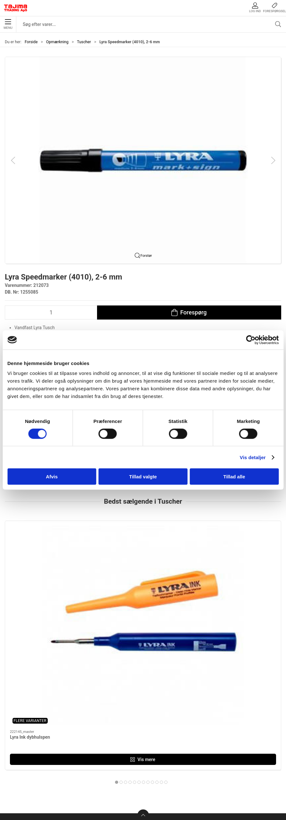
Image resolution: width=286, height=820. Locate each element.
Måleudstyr (122, 707)
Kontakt (210, 717)
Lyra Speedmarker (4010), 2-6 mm (232, 596)
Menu (8, 24)
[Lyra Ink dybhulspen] (49, 555)
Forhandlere (214, 756)
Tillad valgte (143, 476)
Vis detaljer (253, 457)
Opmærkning (57, 42)
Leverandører (216, 737)
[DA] (15, 8)
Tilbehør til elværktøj (132, 737)
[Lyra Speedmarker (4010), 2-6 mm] (237, 555)
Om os (208, 707)
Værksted (212, 727)
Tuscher (84, 42)
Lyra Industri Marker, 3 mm (131, 596)
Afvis (52, 476)
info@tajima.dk (68, 764)
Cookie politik (216, 766)
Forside (31, 42)
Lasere (116, 756)
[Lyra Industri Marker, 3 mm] (143, 555)
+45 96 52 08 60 (69, 758)
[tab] (134, 641)
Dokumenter (215, 746)
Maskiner (119, 717)
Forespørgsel (274, 7)
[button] (143, 159)
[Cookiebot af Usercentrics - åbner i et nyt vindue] (251, 340)
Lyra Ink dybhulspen (30, 596)
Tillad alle (234, 476)
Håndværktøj (123, 727)
